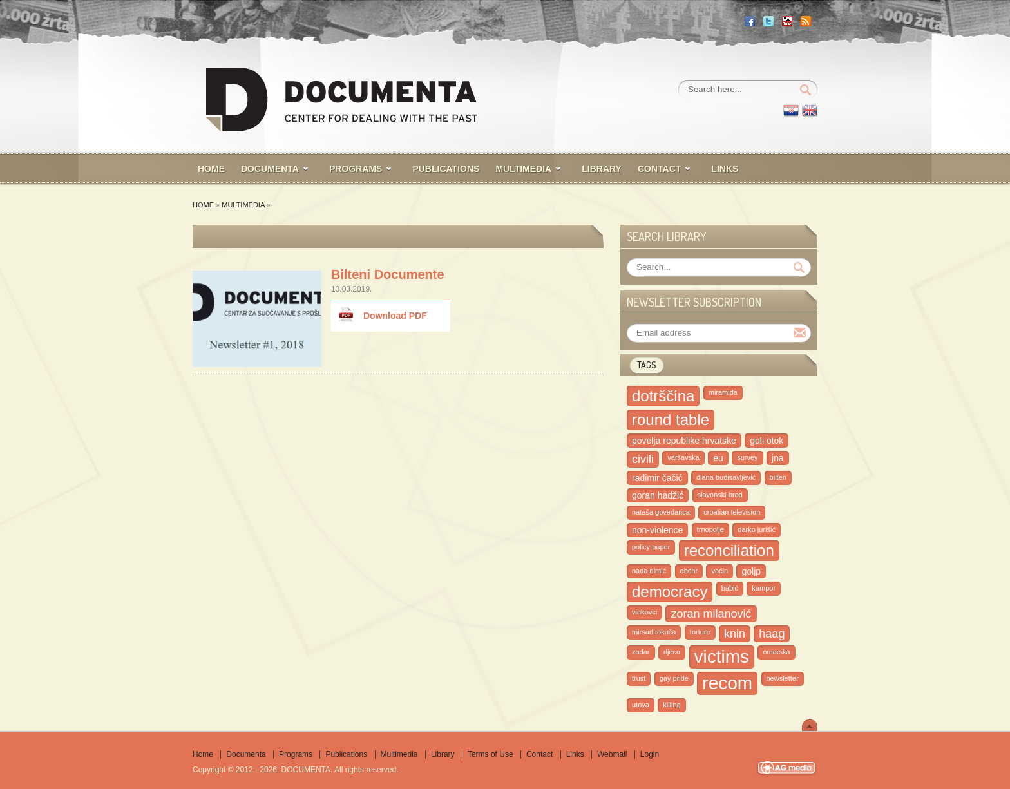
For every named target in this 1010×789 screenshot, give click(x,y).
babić (729, 588)
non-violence (657, 530)
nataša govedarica (661, 512)
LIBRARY (602, 169)
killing (672, 704)
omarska (776, 652)
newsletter (783, 678)
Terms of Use (490, 754)
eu (718, 458)
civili (643, 459)
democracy (669, 591)
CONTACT (659, 169)
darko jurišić (757, 529)
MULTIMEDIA (523, 169)
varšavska (683, 457)
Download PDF (395, 315)
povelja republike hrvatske (684, 440)
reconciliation (729, 550)
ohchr (689, 571)
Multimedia (243, 205)
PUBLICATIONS (445, 169)
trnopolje (710, 529)
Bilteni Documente (387, 274)
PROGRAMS (355, 169)
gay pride (674, 678)
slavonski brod (720, 495)
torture (700, 632)
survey (747, 457)
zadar (641, 652)
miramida (723, 392)
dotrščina (663, 395)
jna (778, 458)
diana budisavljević (726, 477)
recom (727, 683)
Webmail (612, 754)
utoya (640, 704)
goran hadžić (657, 495)
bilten (778, 477)
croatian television (731, 512)
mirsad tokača (654, 632)
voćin (719, 571)
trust (638, 678)
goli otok (766, 440)
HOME (211, 169)
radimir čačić (657, 478)
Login (649, 754)
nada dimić (649, 571)
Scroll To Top (809, 725)
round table (670, 419)
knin (734, 633)
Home (203, 205)
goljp (751, 571)
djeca (671, 652)
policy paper (651, 547)
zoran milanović (711, 613)
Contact (539, 754)
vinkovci (644, 612)
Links (724, 169)
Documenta (270, 169)
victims (722, 657)
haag (772, 633)
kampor (764, 588)
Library (443, 754)
